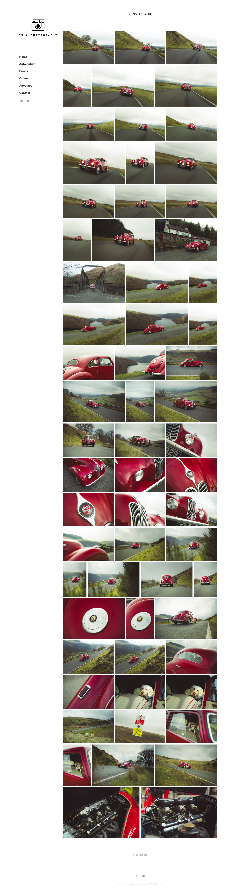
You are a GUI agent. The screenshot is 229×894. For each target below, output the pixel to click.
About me (25, 85)
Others (23, 78)
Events (23, 71)
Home (23, 57)
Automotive (27, 64)
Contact (24, 93)
